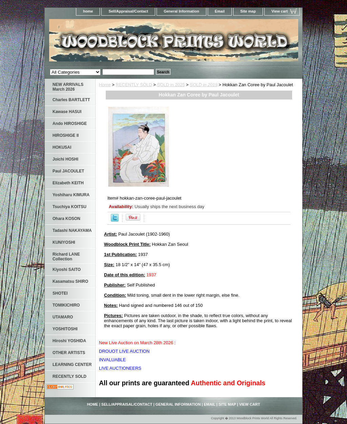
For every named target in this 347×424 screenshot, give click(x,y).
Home (105, 84)
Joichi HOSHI (65, 159)
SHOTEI (60, 293)
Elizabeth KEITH (68, 183)
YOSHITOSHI (65, 329)
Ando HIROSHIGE (70, 123)
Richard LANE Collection (66, 256)
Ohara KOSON (66, 218)
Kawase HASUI (67, 111)
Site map (248, 11)
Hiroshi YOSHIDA (69, 340)
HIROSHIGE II (66, 135)
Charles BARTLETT (71, 99)
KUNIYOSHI (64, 242)
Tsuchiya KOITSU (69, 206)
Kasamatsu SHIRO (70, 281)
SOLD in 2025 (171, 84)
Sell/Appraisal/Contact (128, 11)
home (88, 11)
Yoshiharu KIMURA (71, 194)
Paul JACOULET (68, 171)
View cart (279, 11)
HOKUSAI (62, 147)
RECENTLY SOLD (134, 84)
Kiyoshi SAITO (67, 269)
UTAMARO (63, 317)
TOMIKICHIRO (66, 305)
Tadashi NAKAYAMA (72, 230)
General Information (181, 11)
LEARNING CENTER (72, 364)
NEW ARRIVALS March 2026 (68, 87)
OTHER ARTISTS (69, 352)
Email (220, 11)
